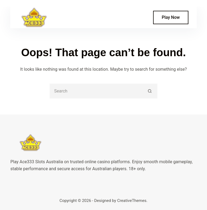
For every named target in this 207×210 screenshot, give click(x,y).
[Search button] (150, 91)
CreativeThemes (132, 200)
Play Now (171, 17)
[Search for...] (96, 91)
